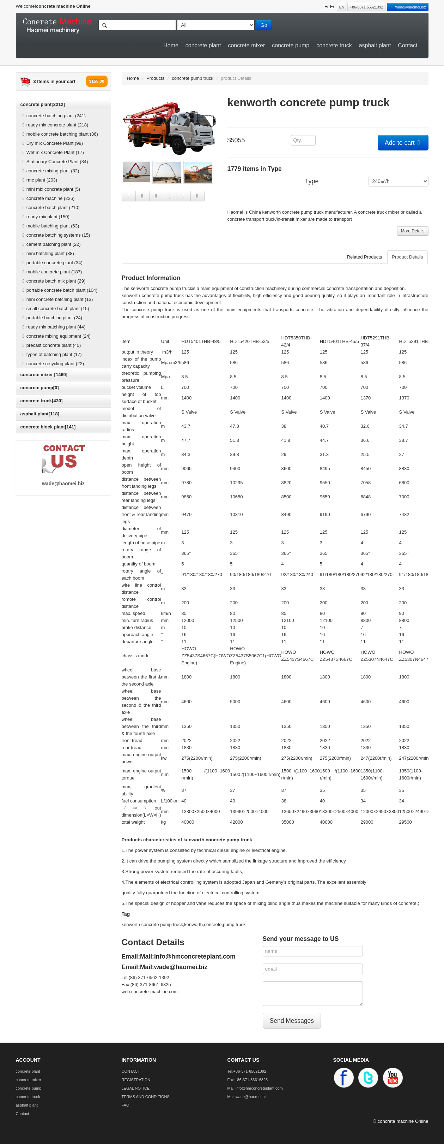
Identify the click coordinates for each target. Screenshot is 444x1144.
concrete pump (290, 45)
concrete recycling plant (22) (52, 363)
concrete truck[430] (41, 400)
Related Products (364, 257)
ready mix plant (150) (45, 216)
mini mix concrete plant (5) (50, 189)
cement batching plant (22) (51, 244)
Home (170, 45)
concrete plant (203, 45)
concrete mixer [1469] (44, 374)
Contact (407, 45)
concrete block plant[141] (48, 426)
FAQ (125, 1105)
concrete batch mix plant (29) (53, 281)
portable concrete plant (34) (52, 262)
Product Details (407, 257)
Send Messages (292, 1020)
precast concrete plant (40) (51, 345)
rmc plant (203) (39, 180)
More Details (413, 231)
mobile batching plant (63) (50, 226)
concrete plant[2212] (42, 104)
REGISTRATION (136, 1080)
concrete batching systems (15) (55, 235)
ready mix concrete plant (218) (55, 125)
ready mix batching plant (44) (53, 327)
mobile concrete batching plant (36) (59, 134)
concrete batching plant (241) (53, 115)
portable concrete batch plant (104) (59, 290)
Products (155, 78)
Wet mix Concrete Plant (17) (52, 152)
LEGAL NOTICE (136, 1088)
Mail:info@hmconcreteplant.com (188, 956)
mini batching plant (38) (47, 253)
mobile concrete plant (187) (51, 271)
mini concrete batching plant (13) (57, 299)
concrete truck (334, 45)
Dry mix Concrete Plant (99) (52, 143)
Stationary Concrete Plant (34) (54, 161)
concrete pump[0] (39, 387)
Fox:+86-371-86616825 (247, 1080)
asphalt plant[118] (40, 413)
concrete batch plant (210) (50, 207)
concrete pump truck (192, 78)
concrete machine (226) (48, 198)
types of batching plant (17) (51, 354)
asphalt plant (375, 45)
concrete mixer (246, 45)
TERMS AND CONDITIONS (146, 1097)
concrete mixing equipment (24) (56, 336)
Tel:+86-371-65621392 (246, 1071)
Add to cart (403, 142)
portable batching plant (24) (52, 317)
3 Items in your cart (54, 81)
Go (264, 25)
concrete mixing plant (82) (50, 170)
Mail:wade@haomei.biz (173, 967)
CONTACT (131, 1071)
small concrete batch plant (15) (55, 308)
